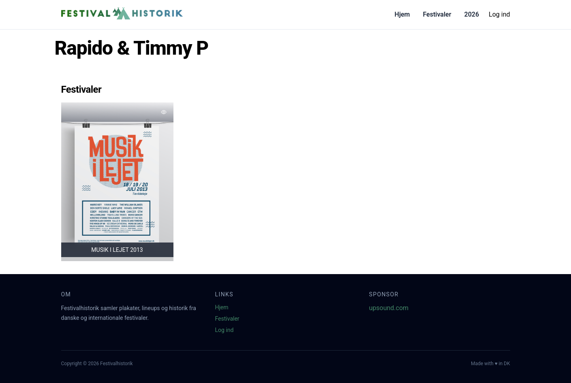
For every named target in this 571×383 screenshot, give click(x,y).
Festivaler (437, 14)
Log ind (499, 14)
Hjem (402, 14)
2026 (471, 14)
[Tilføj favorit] (163, 112)
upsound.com (389, 308)
